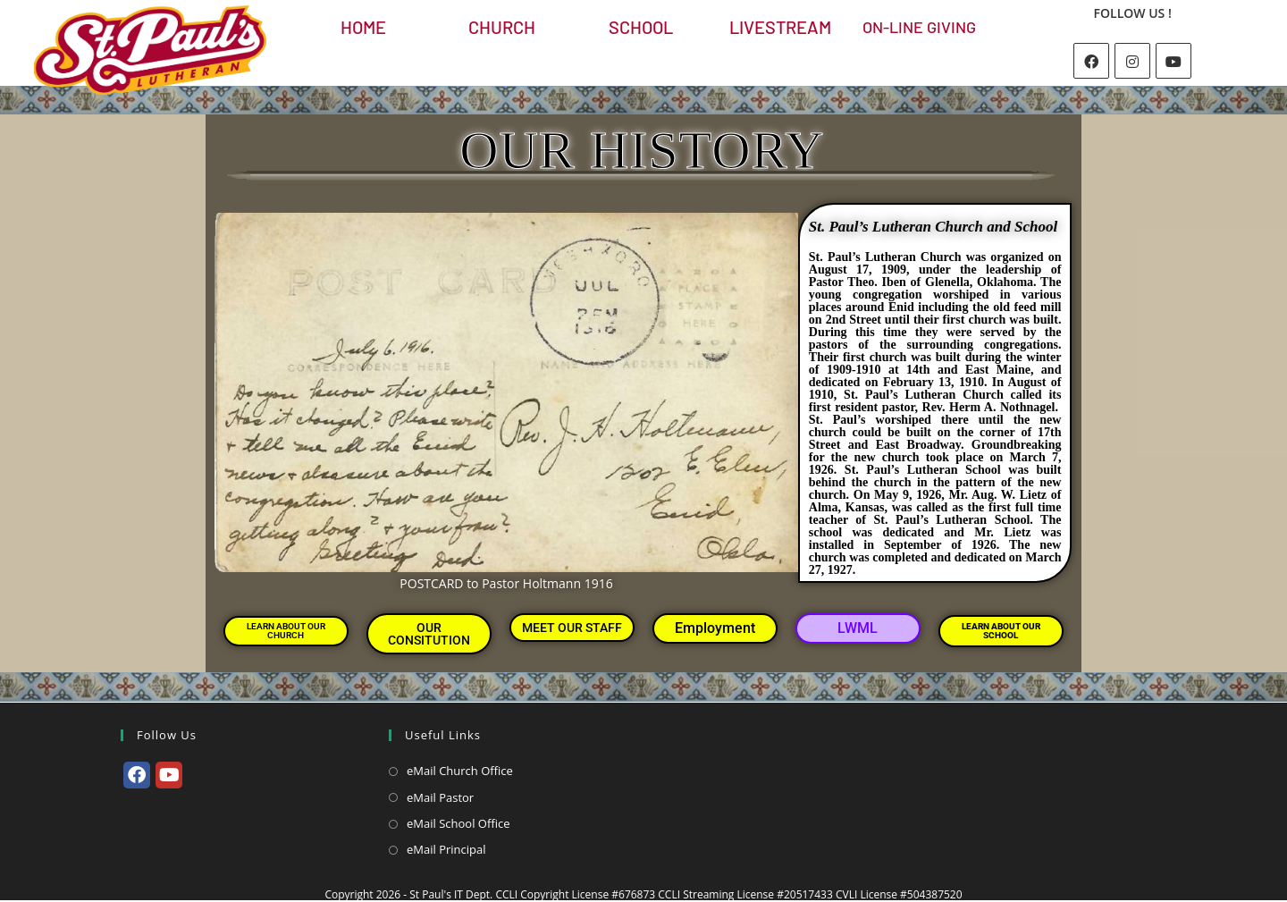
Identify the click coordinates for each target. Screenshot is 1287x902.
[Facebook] (1091, 61)
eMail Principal (446, 849)
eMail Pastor (440, 797)
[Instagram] (1132, 61)
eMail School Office (458, 823)
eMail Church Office (460, 771)
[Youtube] (1173, 61)
